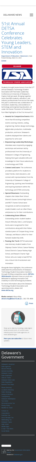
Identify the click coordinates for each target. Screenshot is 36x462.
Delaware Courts (7, 373)
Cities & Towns (6, 377)
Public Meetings (6, 391)
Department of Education (10, 56)
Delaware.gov (18, 451)
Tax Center (5, 399)
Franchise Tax (6, 413)
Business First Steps (8, 383)
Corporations (5, 411)
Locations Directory (7, 389)
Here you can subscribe (13, 338)
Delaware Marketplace (8, 397)
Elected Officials (6, 368)
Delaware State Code (8, 379)
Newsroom (24, 56)
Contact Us (5, 409)
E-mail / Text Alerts (7, 426)
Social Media (5, 428)
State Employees (7, 375)
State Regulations (7, 381)
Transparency (6, 395)
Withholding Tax (6, 417)
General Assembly (7, 371)
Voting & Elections (7, 393)
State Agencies (6, 366)
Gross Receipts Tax (8, 415)
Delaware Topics (7, 420)
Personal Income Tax (8, 401)
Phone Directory (6, 386)
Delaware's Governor (8, 364)
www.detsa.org (7, 290)
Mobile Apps (5, 424)
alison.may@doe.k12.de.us (11, 299)
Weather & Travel (7, 406)
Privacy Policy (5, 404)
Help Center (5, 422)
